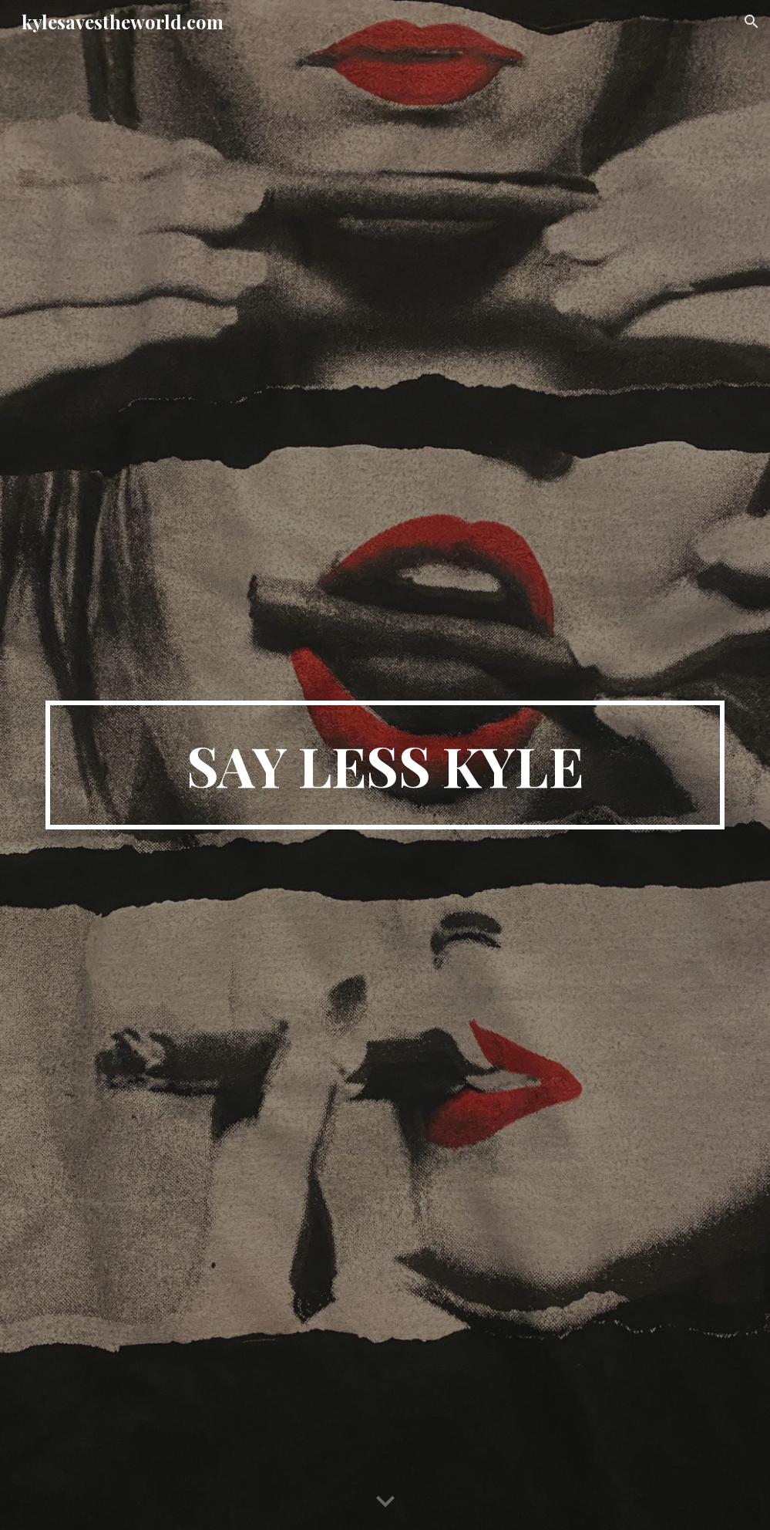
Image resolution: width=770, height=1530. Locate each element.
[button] (751, 21)
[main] (384, 765)
